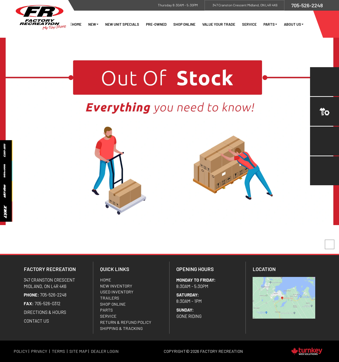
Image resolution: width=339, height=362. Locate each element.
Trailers (109, 297)
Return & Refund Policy (125, 322)
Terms (58, 351)
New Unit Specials (122, 24)
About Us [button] (293, 24)
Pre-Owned (156, 24)
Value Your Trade (218, 24)
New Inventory (116, 285)
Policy (21, 351)
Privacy (39, 351)
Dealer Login (105, 351)
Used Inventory (116, 291)
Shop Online (184, 24)
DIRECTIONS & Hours (45, 312)
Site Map (78, 351)
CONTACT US (36, 321)
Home (76, 24)
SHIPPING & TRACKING (121, 328)
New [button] (93, 24)
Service (249, 24)
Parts (106, 310)
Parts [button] (270, 24)
